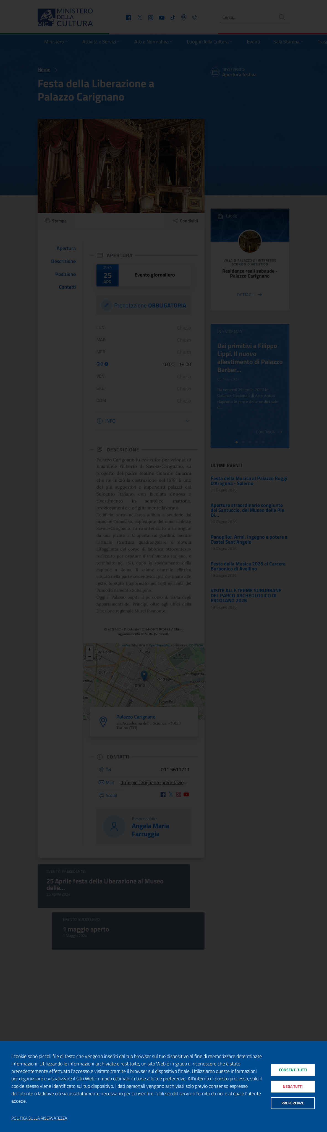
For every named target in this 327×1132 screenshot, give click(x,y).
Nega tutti (292, 1086)
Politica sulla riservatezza (39, 1118)
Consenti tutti (292, 1068)
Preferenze (292, 1105)
